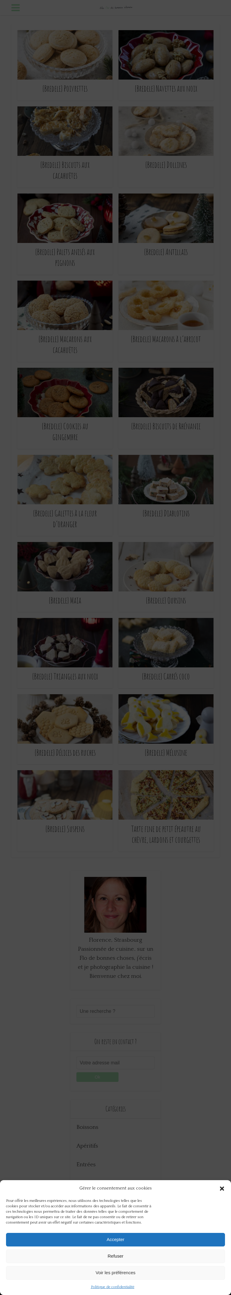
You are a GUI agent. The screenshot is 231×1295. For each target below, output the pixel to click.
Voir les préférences (116, 1272)
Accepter (115, 1239)
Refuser (116, 1256)
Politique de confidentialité (112, 1287)
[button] (222, 1189)
